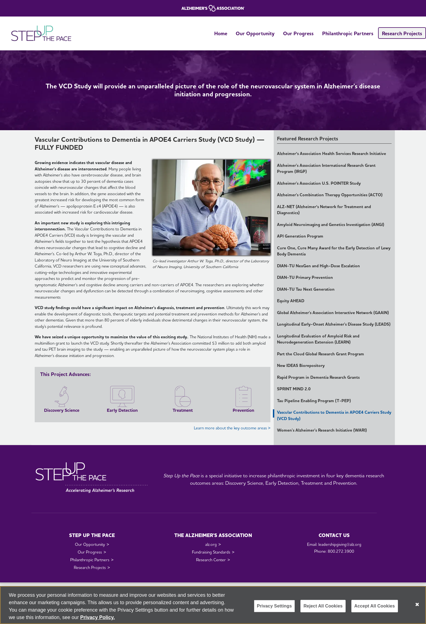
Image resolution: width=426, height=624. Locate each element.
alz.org (211, 544)
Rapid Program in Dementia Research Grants (318, 377)
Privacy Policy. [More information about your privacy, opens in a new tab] (97, 617)
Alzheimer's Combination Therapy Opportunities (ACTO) (329, 194)
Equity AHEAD (290, 300)
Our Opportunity (255, 33)
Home (220, 33)
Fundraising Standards (211, 552)
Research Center (211, 559)
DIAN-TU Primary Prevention (305, 277)
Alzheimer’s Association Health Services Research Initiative (331, 153)
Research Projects (402, 33)
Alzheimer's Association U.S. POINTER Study (319, 183)
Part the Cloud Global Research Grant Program (320, 353)
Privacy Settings (274, 606)
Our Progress (298, 33)
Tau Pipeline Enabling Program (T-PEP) (314, 400)
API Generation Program (300, 236)
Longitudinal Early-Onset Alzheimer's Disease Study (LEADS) (333, 324)
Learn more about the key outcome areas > (232, 428)
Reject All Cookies (323, 606)
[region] (213, 605)
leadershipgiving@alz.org (339, 544)
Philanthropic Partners (347, 33)
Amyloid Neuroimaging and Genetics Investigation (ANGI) (330, 224)
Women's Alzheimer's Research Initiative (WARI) (322, 430)
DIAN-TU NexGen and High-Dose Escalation (318, 265)
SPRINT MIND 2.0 (294, 388)
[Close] (417, 604)
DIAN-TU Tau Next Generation (306, 289)
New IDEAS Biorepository (301, 365)
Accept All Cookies (374, 606)
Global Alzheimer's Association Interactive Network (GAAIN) (333, 312)
